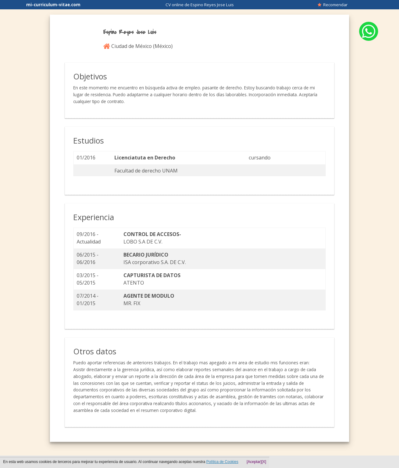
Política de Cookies (222, 462)
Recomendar (333, 4)
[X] (264, 462)
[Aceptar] (254, 462)
